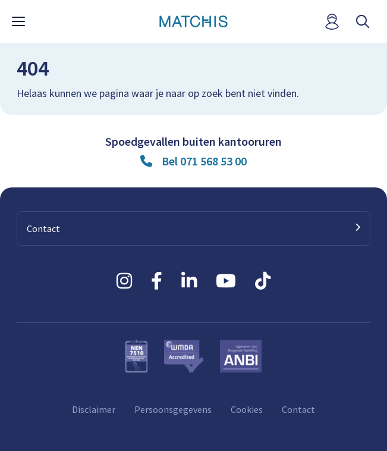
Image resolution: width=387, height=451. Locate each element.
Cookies (247, 409)
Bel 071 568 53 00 (204, 161)
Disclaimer (93, 409)
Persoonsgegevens (173, 409)
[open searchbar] (362, 21)
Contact (298, 409)
